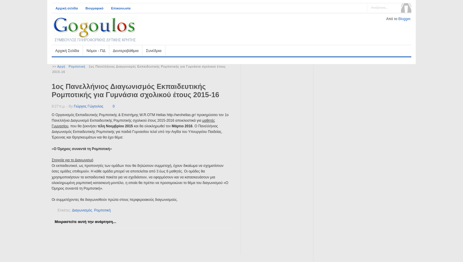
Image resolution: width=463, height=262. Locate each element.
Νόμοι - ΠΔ (96, 50)
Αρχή (61, 66)
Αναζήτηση (406, 8)
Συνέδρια (153, 50)
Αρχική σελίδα (67, 8)
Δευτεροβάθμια (125, 50)
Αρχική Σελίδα (67, 50)
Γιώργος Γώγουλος (88, 106)
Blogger (404, 19)
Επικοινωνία (121, 8)
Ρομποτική (77, 66)
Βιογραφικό (94, 8)
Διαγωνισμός (82, 210)
